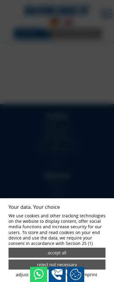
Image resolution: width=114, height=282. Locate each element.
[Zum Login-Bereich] (1, 1)
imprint (89, 274)
